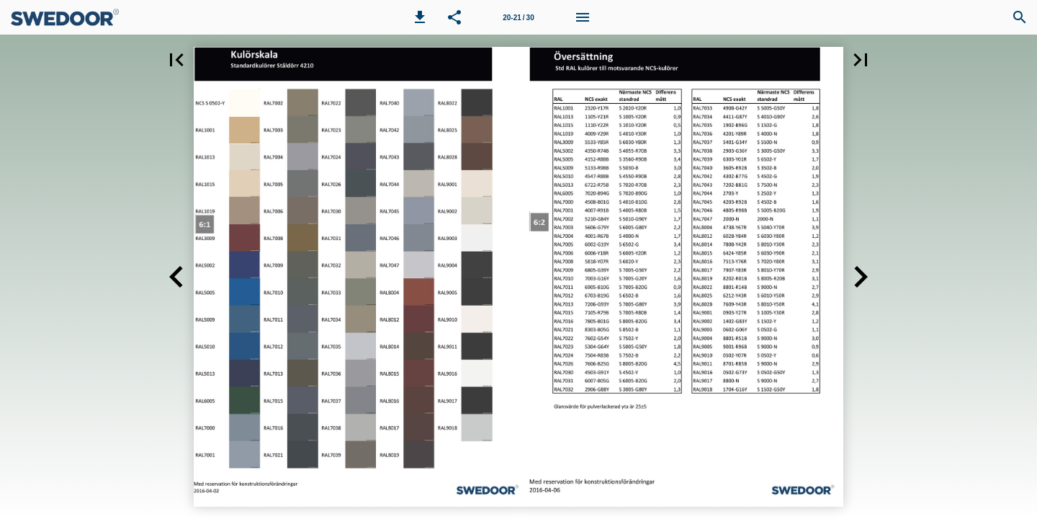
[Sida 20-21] (518, 17)
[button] (420, 17)
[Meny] (582, 17)
